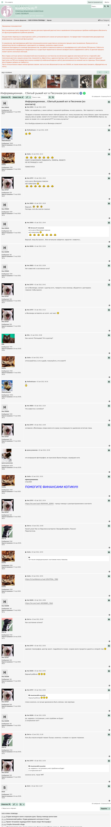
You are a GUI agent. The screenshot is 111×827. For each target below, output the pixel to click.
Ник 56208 (5, 252)
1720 (11, 347)
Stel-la (4, 538)
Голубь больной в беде (16, 824)
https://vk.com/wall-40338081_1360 (39, 603)
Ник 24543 (5, 107)
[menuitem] (9, 2)
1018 (11, 212)
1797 (11, 794)
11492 (11, 143)
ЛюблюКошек (6, 140)
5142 (11, 541)
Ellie (3, 344)
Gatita (4, 164)
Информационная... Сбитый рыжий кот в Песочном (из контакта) (40, 93)
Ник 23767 (5, 190)
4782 (11, 167)
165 (11, 254)
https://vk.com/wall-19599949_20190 (39, 504)
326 (11, 110)
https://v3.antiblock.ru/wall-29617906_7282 (41, 579)
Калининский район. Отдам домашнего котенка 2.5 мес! (27, 819)
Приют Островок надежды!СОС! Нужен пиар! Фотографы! (28, 822)
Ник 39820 (5, 209)
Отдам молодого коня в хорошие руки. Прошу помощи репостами (31, 816)
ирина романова (7, 463)
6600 (11, 465)
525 (11, 192)
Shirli (3, 791)
